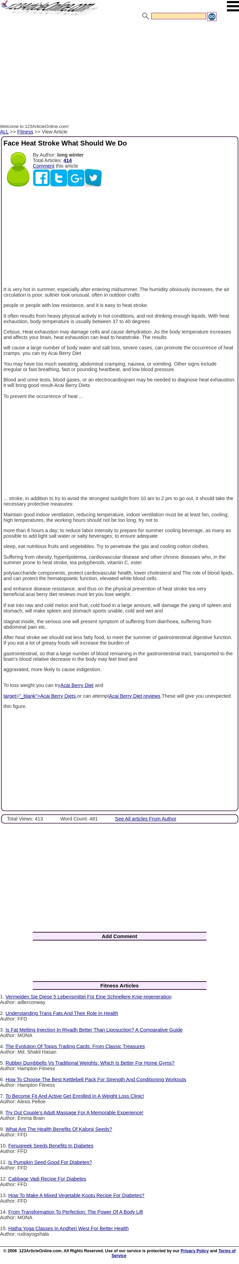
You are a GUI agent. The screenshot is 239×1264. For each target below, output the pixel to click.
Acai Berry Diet (77, 685)
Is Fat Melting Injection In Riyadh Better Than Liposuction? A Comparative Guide (94, 1030)
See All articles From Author (145, 819)
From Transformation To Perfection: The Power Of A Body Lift (75, 1212)
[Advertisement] (119, 73)
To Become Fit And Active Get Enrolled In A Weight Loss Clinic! (75, 1096)
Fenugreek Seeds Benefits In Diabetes (50, 1145)
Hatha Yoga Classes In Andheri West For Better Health (68, 1228)
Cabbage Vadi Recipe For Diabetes (47, 1179)
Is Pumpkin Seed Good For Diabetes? (50, 1162)
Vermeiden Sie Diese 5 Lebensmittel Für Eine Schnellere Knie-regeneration (89, 996)
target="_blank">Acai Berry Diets (39, 696)
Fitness (25, 132)
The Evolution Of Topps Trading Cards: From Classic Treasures (75, 1046)
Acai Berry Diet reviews (134, 696)
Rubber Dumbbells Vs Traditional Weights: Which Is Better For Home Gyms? (90, 1063)
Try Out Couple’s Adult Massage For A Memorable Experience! (74, 1112)
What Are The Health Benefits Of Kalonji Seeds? (59, 1129)
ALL (4, 132)
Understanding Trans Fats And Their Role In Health (62, 1013)
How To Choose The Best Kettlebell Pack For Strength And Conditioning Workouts (96, 1079)
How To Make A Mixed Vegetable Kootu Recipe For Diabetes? (76, 1195)
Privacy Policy (195, 1250)
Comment (43, 166)
